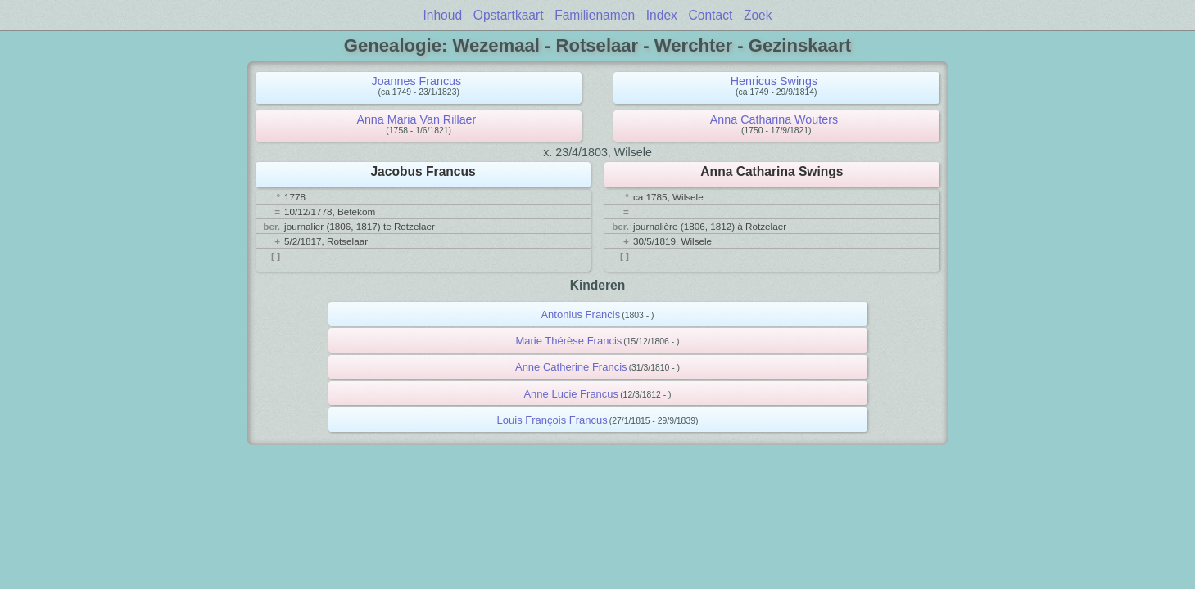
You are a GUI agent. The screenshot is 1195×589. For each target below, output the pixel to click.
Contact (711, 15)
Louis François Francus (552, 420)
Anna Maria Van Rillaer (416, 119)
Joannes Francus (417, 81)
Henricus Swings (774, 81)
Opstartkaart (508, 15)
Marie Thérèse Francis (568, 341)
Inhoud (442, 15)
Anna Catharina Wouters (774, 119)
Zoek (758, 15)
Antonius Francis (580, 314)
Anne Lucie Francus (570, 394)
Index (661, 15)
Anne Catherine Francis (571, 367)
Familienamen (594, 15)
